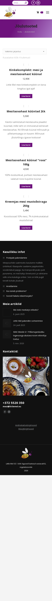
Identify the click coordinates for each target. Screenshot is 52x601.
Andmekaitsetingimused (26, 425)
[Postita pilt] (7, 312)
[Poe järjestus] (25, 51)
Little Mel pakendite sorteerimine (28, 321)
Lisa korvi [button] (26, 96)
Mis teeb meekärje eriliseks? (25, 310)
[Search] (20, 2)
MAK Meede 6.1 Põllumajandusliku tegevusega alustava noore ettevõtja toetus (29, 335)
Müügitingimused (26, 428)
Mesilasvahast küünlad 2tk (26, 111)
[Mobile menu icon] (47, 12)
